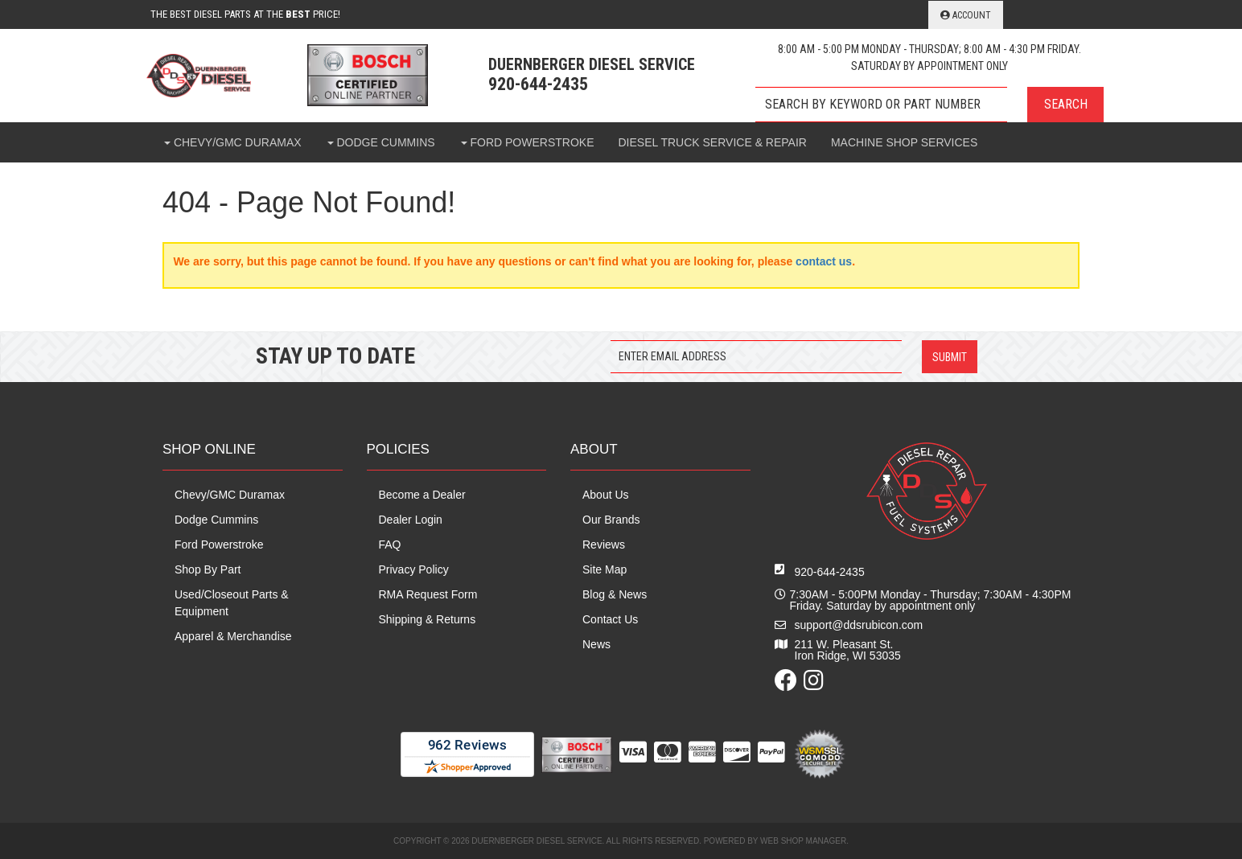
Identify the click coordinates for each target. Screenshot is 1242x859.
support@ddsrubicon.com (859, 625)
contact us (824, 261)
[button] (929, 104)
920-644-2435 (830, 571)
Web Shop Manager (803, 840)
